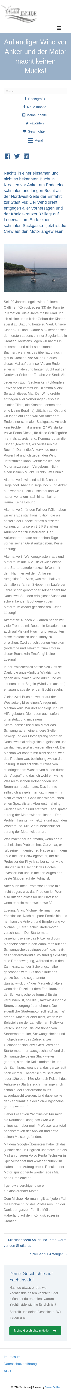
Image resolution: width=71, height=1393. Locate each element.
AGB (7, 1371)
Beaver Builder (52, 1387)
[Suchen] (35, 91)
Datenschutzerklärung (20, 1364)
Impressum (12, 1357)
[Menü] (58, 28)
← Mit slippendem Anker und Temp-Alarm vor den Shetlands (35, 1243)
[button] (35, 1330)
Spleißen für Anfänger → (48, 1254)
